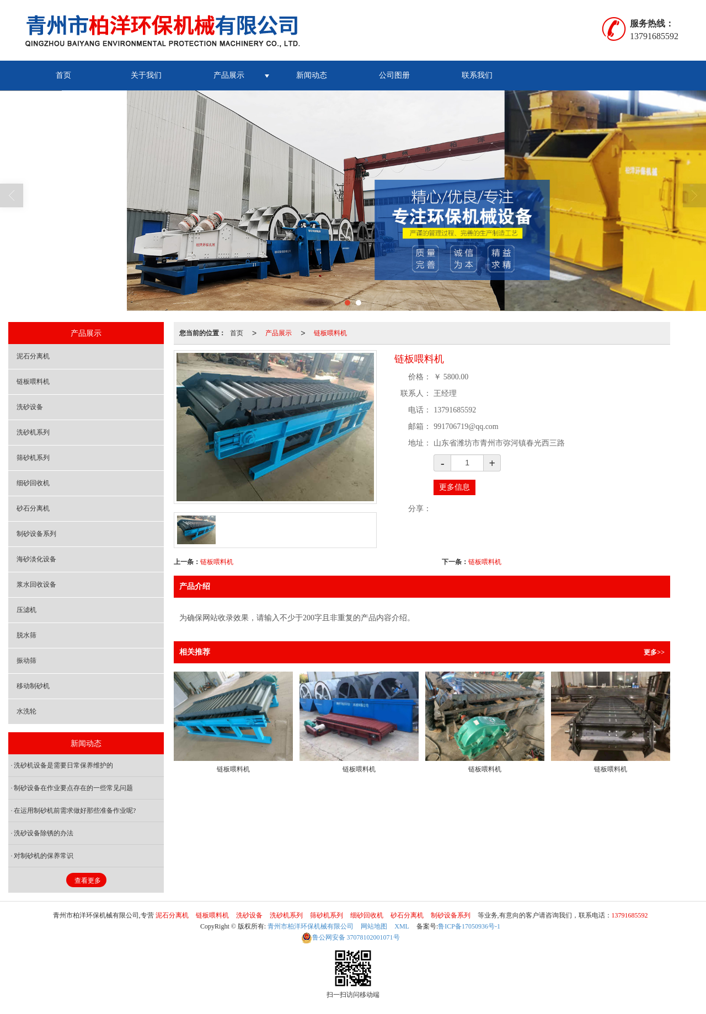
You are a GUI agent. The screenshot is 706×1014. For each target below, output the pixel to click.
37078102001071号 (350, 937)
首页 (63, 75)
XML (401, 926)
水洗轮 (26, 711)
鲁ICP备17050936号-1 (469, 926)
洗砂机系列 (33, 432)
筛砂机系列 (33, 458)
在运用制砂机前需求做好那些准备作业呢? (75, 810)
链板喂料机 (330, 333)
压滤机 (26, 610)
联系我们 (477, 75)
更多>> (654, 652)
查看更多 (87, 880)
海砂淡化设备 (36, 559)
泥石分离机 (33, 356)
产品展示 (228, 75)
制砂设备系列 (36, 534)
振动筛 (26, 660)
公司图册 (394, 75)
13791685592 (630, 915)
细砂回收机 (33, 483)
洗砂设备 (30, 407)
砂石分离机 (33, 508)
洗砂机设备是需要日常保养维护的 (63, 765)
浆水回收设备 (36, 584)
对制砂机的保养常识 (43, 856)
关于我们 (146, 75)
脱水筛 (26, 635)
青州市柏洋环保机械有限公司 (311, 926)
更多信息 (454, 487)
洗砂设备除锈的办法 (43, 833)
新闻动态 (311, 75)
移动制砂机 (33, 686)
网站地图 (374, 926)
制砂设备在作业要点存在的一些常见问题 (73, 788)
